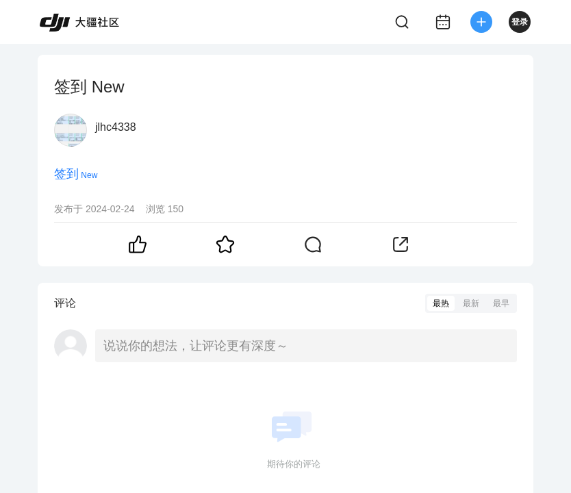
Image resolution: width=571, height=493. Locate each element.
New (89, 175)
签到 (66, 174)
